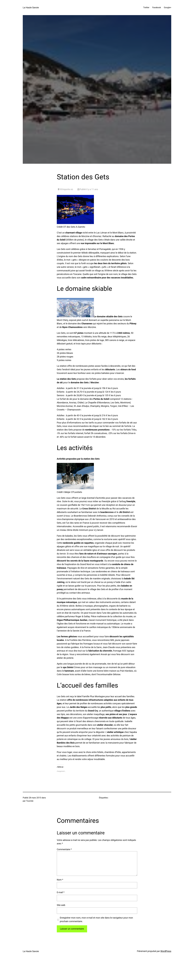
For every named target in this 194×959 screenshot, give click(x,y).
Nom (60, 879)
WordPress (165, 951)
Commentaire (64, 849)
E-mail (60, 892)
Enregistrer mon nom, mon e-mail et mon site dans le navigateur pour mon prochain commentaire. (96, 919)
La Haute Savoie (31, 7)
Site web (61, 905)
